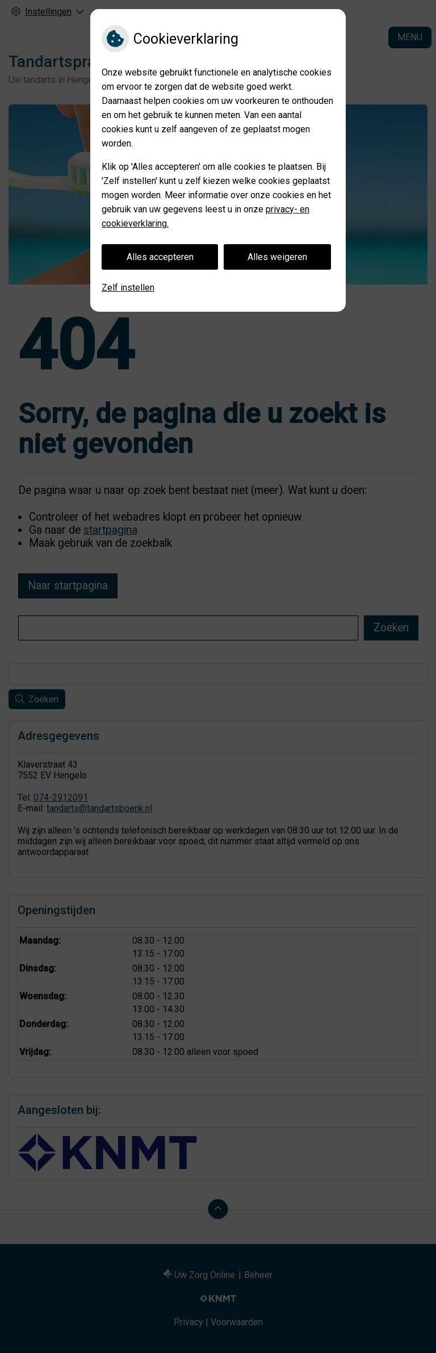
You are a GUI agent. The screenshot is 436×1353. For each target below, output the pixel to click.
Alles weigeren (277, 257)
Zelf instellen (128, 287)
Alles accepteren (160, 257)
